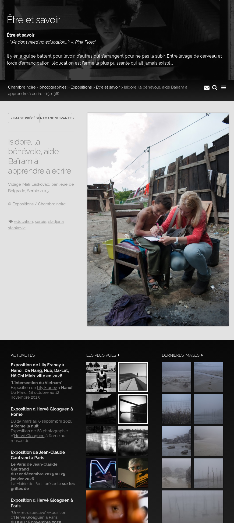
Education (23, 221)
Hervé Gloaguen (29, 435)
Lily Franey (47, 387)
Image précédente (25, 118)
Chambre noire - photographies (37, 87)
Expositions (81, 87)
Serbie (41, 221)
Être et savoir (108, 87)
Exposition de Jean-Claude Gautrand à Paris (38, 455)
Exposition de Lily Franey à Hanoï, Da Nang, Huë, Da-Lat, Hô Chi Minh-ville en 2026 (40, 370)
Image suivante (58, 118)
